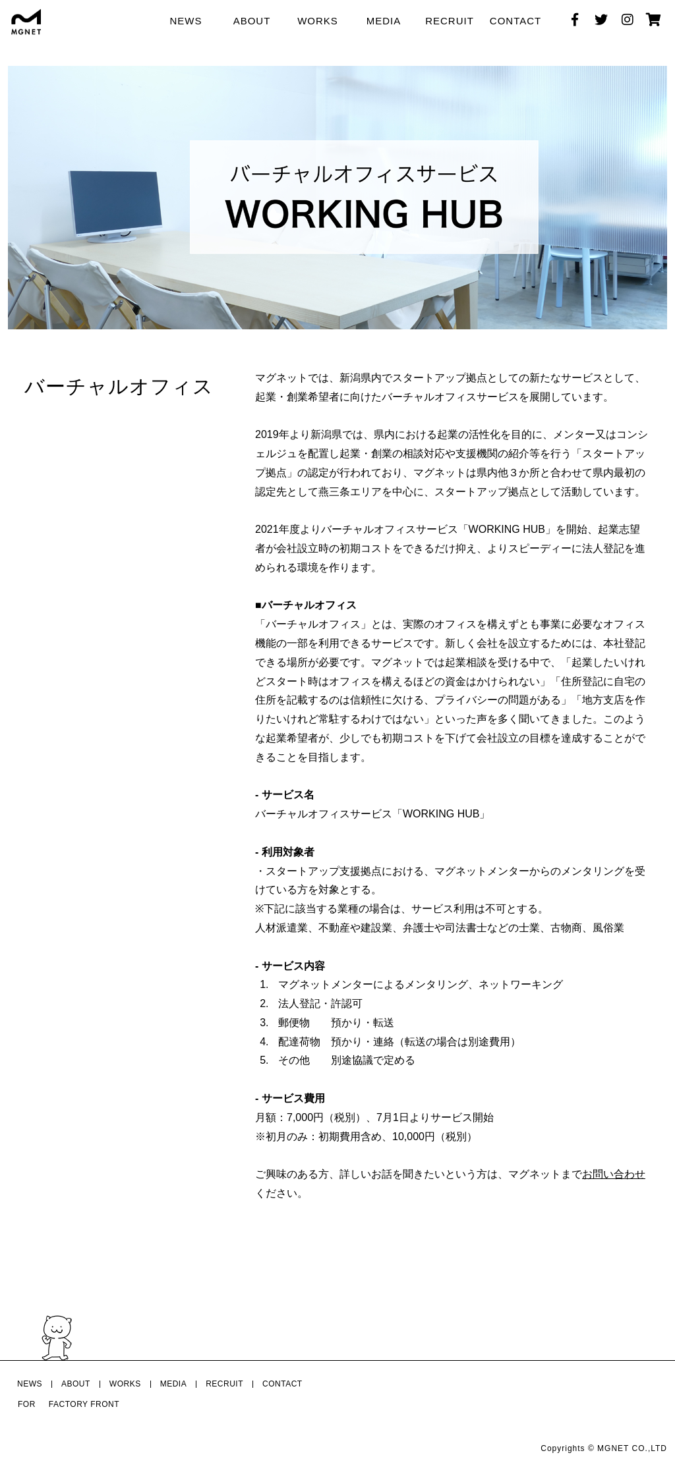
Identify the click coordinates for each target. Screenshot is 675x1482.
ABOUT (252, 20)
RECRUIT (449, 20)
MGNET (613, 1448)
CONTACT (515, 20)
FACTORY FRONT (84, 1404)
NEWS (186, 20)
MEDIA (384, 20)
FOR (27, 1404)
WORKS (317, 20)
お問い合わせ (613, 1174)
